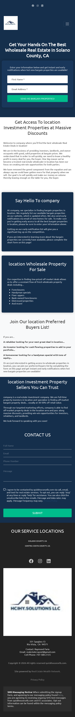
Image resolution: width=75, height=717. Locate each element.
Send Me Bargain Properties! (37, 98)
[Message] (37, 474)
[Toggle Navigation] (67, 24)
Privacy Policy (50, 500)
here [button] (60, 694)
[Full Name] (37, 445)
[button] (33, 5)
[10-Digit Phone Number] (37, 461)
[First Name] (37, 79)
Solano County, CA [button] (37, 541)
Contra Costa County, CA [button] (37, 546)
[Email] (37, 89)
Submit (37, 513)
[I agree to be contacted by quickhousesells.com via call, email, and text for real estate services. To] (4, 489)
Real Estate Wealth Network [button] (46, 671)
